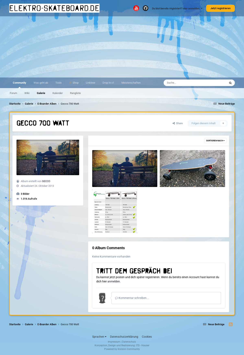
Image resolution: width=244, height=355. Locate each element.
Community (19, 84)
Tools (58, 82)
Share (178, 123)
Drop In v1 (108, 82)
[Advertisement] (122, 46)
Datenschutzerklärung (124, 336)
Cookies (147, 336)
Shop (75, 82)
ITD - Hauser (142, 345)
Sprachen (99, 336)
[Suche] (187, 83)
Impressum (114, 341)
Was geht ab (41, 82)
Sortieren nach (215, 140)
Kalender (58, 93)
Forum (13, 93)
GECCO (46, 181)
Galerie (41, 93)
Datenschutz (129, 341)
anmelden (113, 281)
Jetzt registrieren (220, 8)
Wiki (27, 93)
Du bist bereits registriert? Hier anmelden (177, 8)
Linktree (90, 82)
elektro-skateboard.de (54, 8)
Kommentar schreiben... (132, 298)
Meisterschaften (131, 82)
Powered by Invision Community (122, 349)
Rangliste (75, 93)
